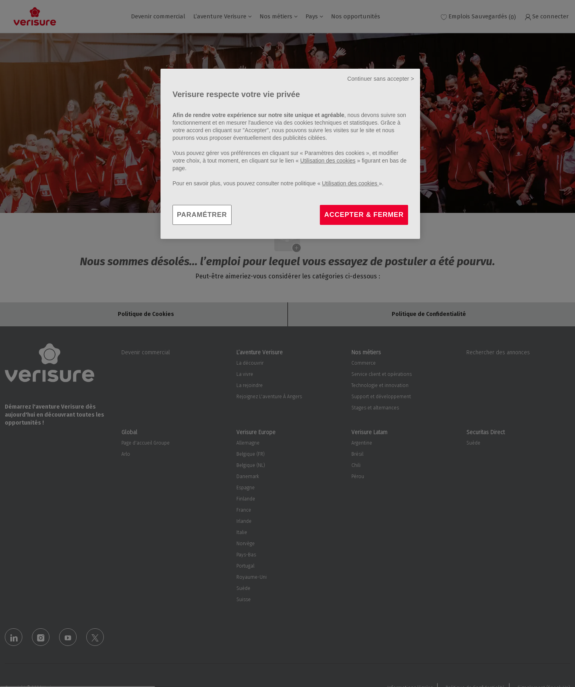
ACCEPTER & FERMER (364, 214)
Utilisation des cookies (328, 160)
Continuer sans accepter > (380, 78)
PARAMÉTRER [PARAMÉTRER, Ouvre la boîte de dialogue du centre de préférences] (202, 214)
